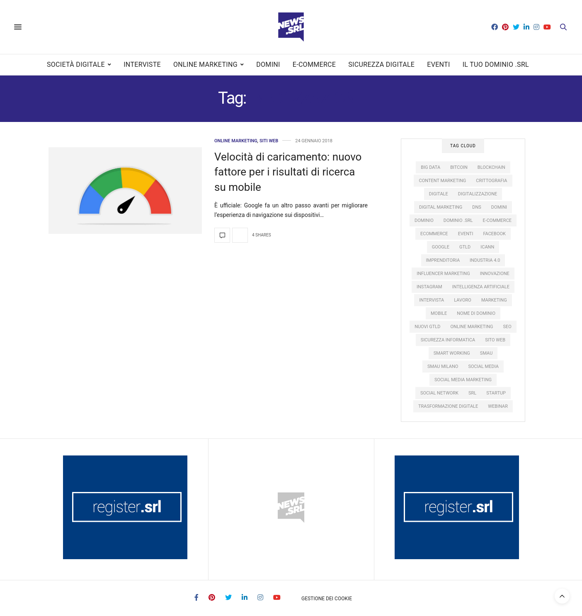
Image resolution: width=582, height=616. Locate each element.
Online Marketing (205, 64)
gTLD (464, 247)
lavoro (462, 300)
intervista (431, 300)
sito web (495, 340)
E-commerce (314, 64)
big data (430, 167)
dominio (424, 220)
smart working (452, 353)
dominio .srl (458, 220)
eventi (465, 233)
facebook (494, 233)
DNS (476, 207)
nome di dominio (476, 313)
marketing (494, 300)
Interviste (142, 64)
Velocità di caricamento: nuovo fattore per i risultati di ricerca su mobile (287, 172)
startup (496, 393)
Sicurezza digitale (381, 64)
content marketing (442, 180)
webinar (498, 406)
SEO (507, 326)
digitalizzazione (477, 194)
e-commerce (497, 220)
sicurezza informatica (448, 340)
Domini (268, 64)
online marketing (472, 326)
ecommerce (434, 233)
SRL (472, 393)
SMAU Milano (442, 366)
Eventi (438, 64)
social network (439, 393)
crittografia (491, 180)
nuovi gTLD (427, 326)
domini (499, 207)
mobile (439, 313)
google (440, 247)
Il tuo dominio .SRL (496, 64)
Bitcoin (459, 167)
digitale (438, 194)
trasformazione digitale (448, 406)
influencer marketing (443, 273)
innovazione (494, 273)
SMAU (486, 353)
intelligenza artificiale (480, 287)
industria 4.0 (485, 260)
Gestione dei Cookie (326, 598)
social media (483, 366)
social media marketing (463, 379)
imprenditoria (443, 260)
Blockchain (491, 167)
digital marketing (440, 207)
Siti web (268, 141)
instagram (429, 287)
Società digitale (76, 64)
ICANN (487, 247)
